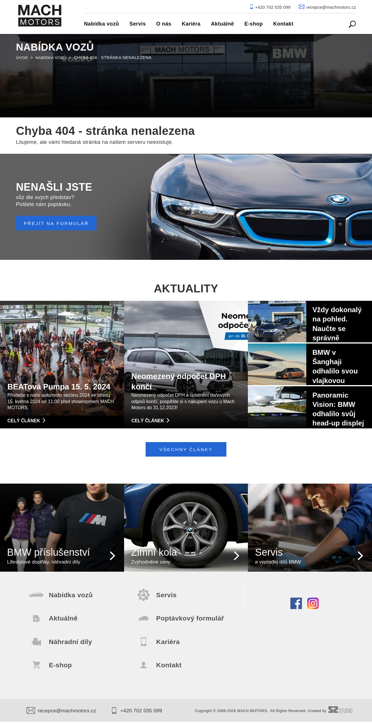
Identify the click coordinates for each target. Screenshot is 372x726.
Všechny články (186, 449)
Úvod (22, 57)
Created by (329, 716)
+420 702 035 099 (141, 715)
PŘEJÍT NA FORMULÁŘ (58, 223)
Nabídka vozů (52, 57)
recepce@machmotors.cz (62, 715)
